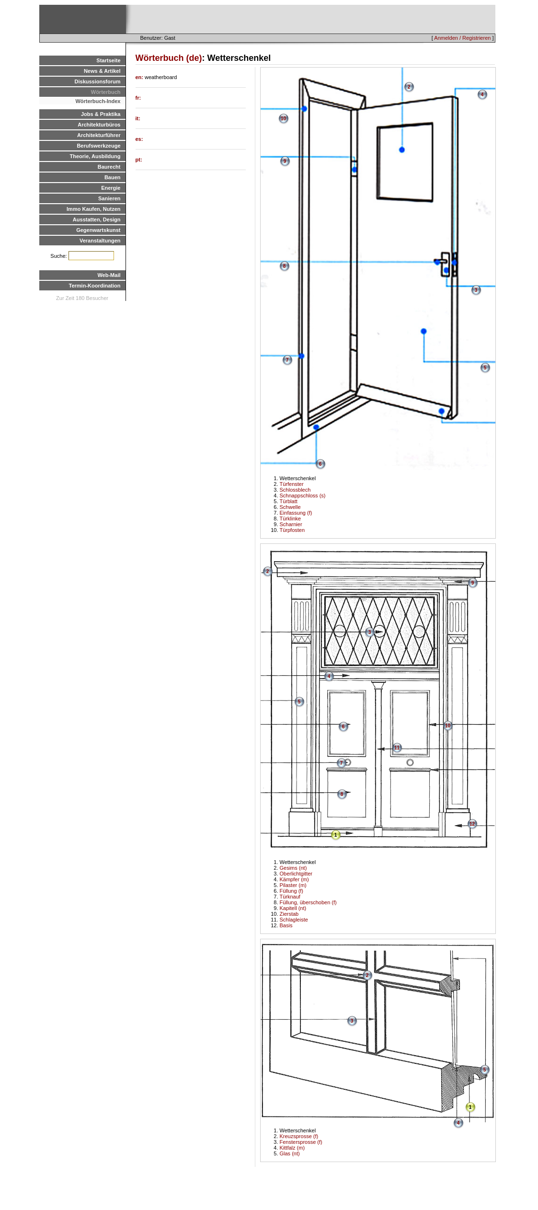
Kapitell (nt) (293, 908)
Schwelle (290, 507)
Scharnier (291, 524)
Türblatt (289, 501)
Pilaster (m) (293, 885)
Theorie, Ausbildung (95, 156)
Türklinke (290, 518)
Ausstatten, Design (97, 219)
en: (140, 77)
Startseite (108, 60)
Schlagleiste (294, 919)
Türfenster (292, 484)
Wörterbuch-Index (97, 101)
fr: (138, 98)
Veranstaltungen (100, 240)
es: (139, 139)
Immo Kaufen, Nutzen (93, 209)
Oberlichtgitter (296, 873)
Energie (110, 188)
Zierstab (289, 914)
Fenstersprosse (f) (301, 1142)
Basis (286, 925)
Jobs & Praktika (101, 114)
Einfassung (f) (296, 513)
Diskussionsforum (98, 81)
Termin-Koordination (95, 285)
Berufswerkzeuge (98, 146)
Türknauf (290, 896)
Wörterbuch (106, 92)
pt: (139, 159)
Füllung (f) (292, 891)
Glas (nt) (290, 1153)
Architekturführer (98, 135)
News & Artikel (102, 71)
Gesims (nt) (293, 868)
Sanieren (109, 198)
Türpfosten (292, 530)
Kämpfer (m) (294, 879)
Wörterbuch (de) (169, 58)
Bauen (112, 177)
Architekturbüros (99, 124)
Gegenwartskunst (98, 230)
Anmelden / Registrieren (462, 38)
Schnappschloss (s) (303, 495)
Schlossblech (295, 490)
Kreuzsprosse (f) (299, 1136)
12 (472, 824)
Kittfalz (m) (292, 1148)
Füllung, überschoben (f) (308, 902)
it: (138, 118)
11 (397, 747)
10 (283, 118)
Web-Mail (108, 275)
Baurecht (109, 167)
